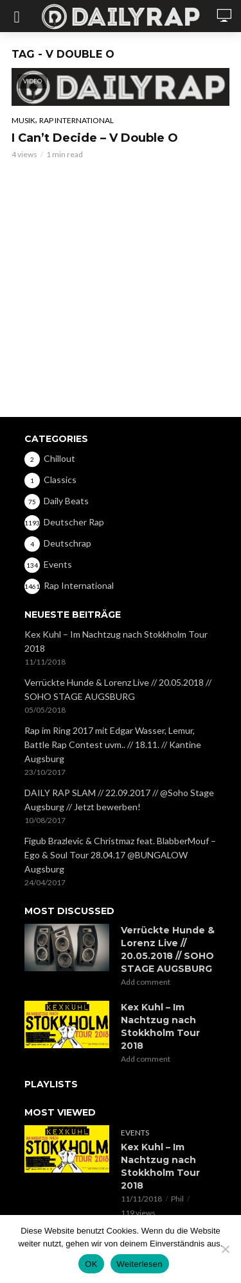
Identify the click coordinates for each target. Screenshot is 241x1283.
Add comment (145, 982)
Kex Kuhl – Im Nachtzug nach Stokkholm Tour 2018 (116, 641)
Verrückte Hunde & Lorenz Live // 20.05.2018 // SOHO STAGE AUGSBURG (117, 689)
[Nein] (225, 1249)
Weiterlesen (140, 1264)
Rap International (76, 120)
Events (135, 1132)
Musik (23, 120)
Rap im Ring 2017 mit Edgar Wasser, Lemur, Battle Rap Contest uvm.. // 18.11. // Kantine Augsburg (112, 744)
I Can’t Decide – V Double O (95, 138)
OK (91, 1264)
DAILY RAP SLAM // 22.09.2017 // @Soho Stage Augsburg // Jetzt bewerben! (119, 799)
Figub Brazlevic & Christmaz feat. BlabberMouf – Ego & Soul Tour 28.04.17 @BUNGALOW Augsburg (120, 854)
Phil (177, 1198)
